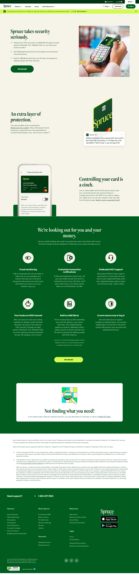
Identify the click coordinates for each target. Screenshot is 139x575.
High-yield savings (13, 517)
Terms (72, 537)
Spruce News (74, 520)
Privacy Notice (74, 539)
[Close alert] (136, 11)
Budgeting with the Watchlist (17, 533)
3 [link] (25, 47)
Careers (41, 528)
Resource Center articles (78, 517)
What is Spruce (43, 517)
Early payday (11, 520)
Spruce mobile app (44, 522)
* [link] (69, 11)
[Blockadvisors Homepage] (119, 2)
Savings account (44, 545)
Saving (36, 6)
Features (17, 6)
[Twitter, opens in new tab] (66, 562)
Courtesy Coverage (13, 528)
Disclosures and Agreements (79, 548)
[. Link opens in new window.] (13, 571)
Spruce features (12, 514)
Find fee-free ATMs (44, 514)
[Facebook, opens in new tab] (71, 562)
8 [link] (49, 132)
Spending (28, 6)
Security (41, 525)
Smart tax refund (12, 531)
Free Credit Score (13, 525)
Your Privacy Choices (27, 571)
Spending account (44, 542)
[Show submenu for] (21, 6)
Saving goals (11, 522)
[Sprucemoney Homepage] (130, 2)
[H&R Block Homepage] (109, 2)
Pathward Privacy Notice (78, 545)
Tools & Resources (47, 6)
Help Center (74, 514)
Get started (81, 11)
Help (105, 6)
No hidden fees (43, 520)
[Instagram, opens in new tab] (76, 562)
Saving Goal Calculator (77, 522)
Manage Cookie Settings (78, 542)
